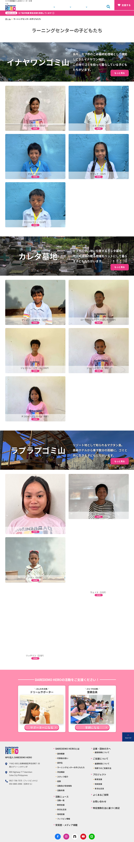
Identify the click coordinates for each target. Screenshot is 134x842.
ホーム (8, 19)
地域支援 (61, 814)
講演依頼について (102, 752)
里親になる (92, 727)
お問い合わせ (98, 5)
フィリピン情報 (63, 818)
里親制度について (102, 763)
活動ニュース (82, 5)
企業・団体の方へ (102, 748)
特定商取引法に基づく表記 (106, 808)
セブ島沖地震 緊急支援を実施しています (28, 13)
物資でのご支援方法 (103, 768)
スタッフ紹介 (62, 776)
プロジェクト (66, 5)
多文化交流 (61, 809)
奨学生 (60, 762)
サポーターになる (41, 727)
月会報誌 (61, 772)
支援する (124, 5)
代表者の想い (62, 758)
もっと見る (119, 73)
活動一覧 (61, 800)
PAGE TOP (128, 738)
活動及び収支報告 (64, 785)
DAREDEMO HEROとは (45, 5)
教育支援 (61, 805)
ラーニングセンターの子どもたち (71, 767)
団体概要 (61, 753)
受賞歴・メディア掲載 (66, 825)
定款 (59, 781)
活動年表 (61, 790)
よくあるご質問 (100, 794)
